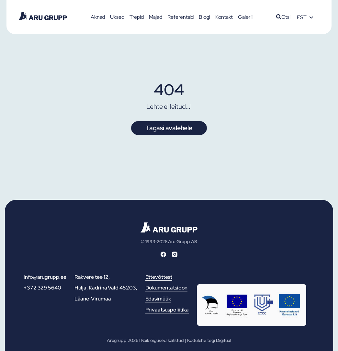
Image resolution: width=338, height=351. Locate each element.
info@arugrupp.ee (45, 277)
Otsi (283, 17)
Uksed (117, 17)
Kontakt (224, 17)
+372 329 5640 (42, 287)
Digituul (223, 340)
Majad (156, 17)
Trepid (137, 17)
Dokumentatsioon (166, 287)
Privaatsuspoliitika (167, 309)
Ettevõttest (158, 277)
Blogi (204, 17)
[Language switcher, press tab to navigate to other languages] (305, 17)
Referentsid (180, 17)
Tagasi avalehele (169, 128)
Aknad (98, 17)
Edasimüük (158, 298)
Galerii (245, 17)
